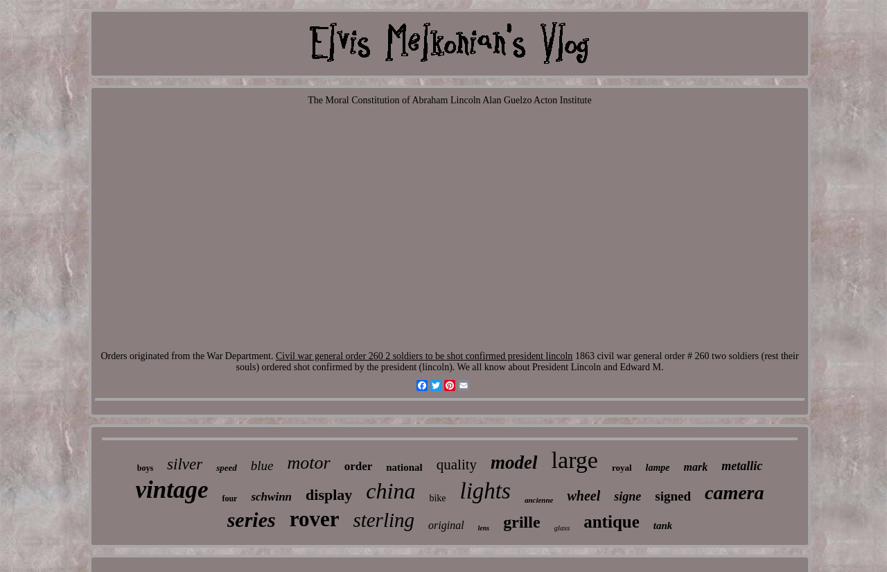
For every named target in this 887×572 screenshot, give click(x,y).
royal (622, 467)
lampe (658, 467)
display (329, 494)
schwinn (271, 496)
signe (627, 496)
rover (315, 519)
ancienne (539, 500)
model (514, 462)
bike (437, 498)
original (446, 525)
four (229, 498)
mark (696, 467)
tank (663, 525)
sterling (383, 520)
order (358, 466)
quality (457, 464)
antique (611, 521)
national (404, 467)
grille (521, 522)
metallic (741, 466)
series (251, 519)
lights (485, 490)
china (390, 490)
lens (484, 528)
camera (734, 492)
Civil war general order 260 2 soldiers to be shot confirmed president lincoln (424, 356)
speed (226, 467)
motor (309, 463)
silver (184, 464)
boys (145, 468)
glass (562, 527)
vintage (171, 489)
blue (262, 465)
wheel (583, 495)
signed (673, 496)
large (575, 460)
